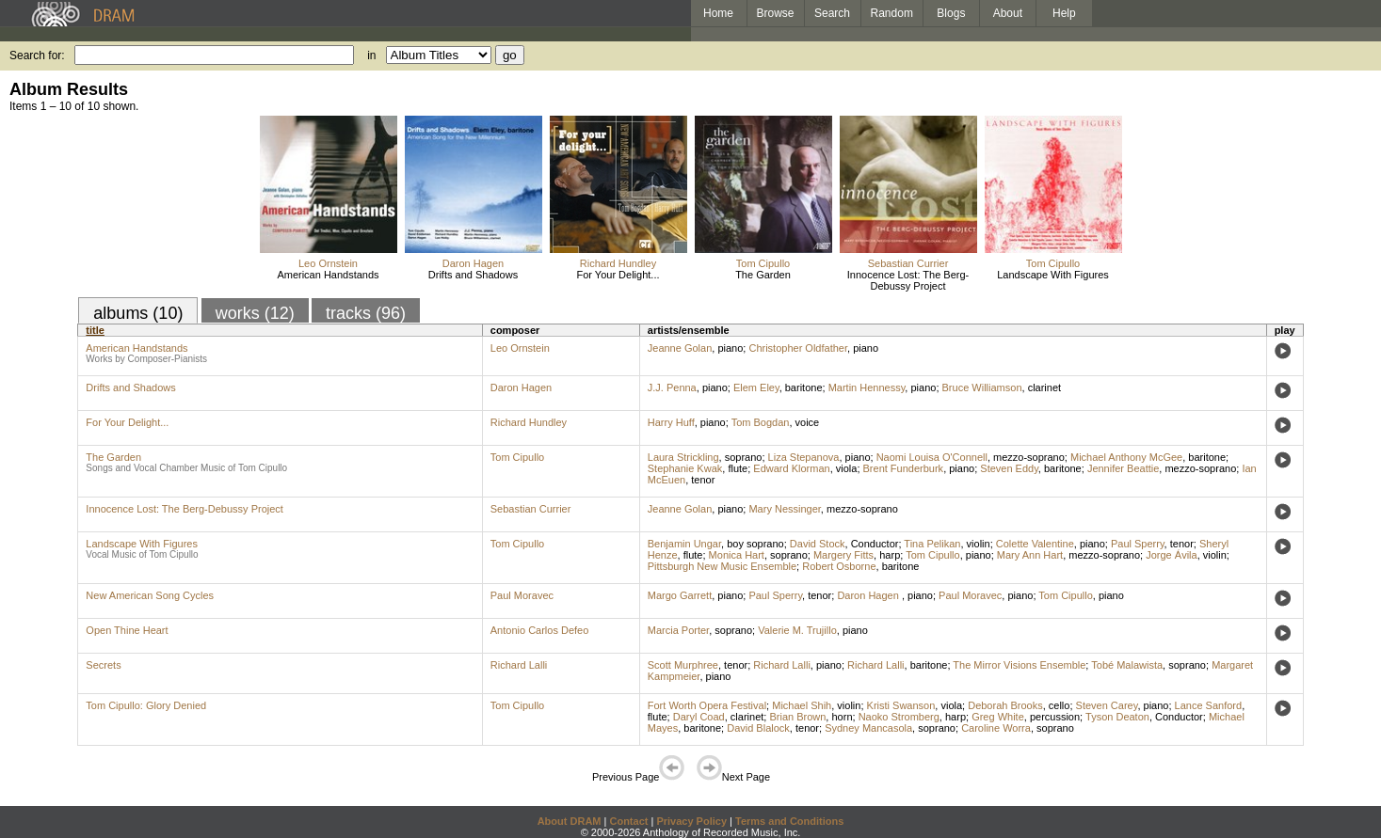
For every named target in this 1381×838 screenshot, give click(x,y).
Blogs (951, 13)
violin (978, 543)
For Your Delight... (617, 274)
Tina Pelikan (932, 543)
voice (807, 422)
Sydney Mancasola (868, 728)
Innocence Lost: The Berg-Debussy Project (908, 280)
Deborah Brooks (1005, 705)
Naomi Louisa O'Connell (932, 457)
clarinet (1044, 387)
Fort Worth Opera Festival (707, 705)
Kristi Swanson (901, 705)
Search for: (37, 55)
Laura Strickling (683, 457)
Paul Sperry (1137, 543)
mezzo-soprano (1029, 457)
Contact (628, 821)
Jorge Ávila (1171, 555)
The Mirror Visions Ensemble (1019, 665)
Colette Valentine (1035, 543)
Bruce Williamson (982, 387)
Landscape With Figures (1053, 274)
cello (1059, 705)
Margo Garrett (680, 595)
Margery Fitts (843, 555)
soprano (744, 457)
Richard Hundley (618, 263)
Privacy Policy (691, 821)
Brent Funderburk (903, 468)
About (1007, 13)
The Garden (763, 274)
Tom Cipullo (763, 263)
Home (718, 13)
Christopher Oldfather (797, 348)
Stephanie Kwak (685, 468)
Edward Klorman (791, 468)
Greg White (998, 716)
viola (847, 468)
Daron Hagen (473, 263)
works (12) (255, 313)
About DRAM (570, 821)
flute (737, 468)
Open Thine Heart (127, 630)
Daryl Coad (699, 716)
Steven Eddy (1009, 468)
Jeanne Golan (680, 348)
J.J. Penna (672, 387)
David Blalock (758, 728)
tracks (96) (366, 313)
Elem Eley (756, 387)
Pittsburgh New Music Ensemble (722, 566)
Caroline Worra (996, 728)
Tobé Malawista (1127, 665)
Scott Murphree (683, 665)
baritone (804, 387)
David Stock (817, 543)
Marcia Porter (678, 630)
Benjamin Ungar (684, 543)
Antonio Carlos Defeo (539, 630)
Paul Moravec (522, 595)
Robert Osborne (838, 566)
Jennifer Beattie (1123, 468)
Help (1064, 13)
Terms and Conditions (789, 821)
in (371, 55)
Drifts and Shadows (473, 274)
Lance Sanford (1209, 705)
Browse (776, 13)
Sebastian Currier (908, 263)
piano (730, 348)
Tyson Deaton (1117, 716)
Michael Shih (801, 705)
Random (892, 13)
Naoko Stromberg (899, 716)
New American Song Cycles (150, 595)
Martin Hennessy (867, 387)
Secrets (103, 665)
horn (841, 716)
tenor (703, 479)
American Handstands (327, 274)
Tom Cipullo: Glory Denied (146, 705)
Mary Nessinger (784, 508)
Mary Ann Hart (1030, 555)
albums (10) (138, 313)
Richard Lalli (519, 665)
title (95, 330)
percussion (1055, 716)
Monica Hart (736, 555)
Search (832, 13)
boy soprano (755, 543)
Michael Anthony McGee (1126, 457)
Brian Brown (797, 716)
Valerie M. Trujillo (797, 630)
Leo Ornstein (328, 263)
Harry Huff (671, 422)
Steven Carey (1107, 705)
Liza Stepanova (804, 457)
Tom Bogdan (760, 422)
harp (889, 555)
